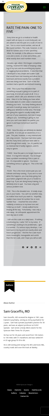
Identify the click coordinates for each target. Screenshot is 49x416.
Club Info (18, 390)
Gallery (14, 393)
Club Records (37, 390)
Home (9, 390)
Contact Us (24, 396)
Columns (22, 393)
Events (26, 390)
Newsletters (33, 393)
